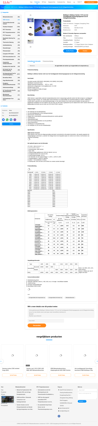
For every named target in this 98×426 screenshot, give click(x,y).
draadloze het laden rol (11, 66)
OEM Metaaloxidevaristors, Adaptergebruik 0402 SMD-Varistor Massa (61, 370)
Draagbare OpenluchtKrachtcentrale (11, 84)
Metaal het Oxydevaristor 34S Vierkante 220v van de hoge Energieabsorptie (24, 392)
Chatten (11, 124)
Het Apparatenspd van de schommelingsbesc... (11, 74)
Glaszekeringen (11, 48)
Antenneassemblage (11, 87)
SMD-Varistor (11, 20)
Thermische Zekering (11, 42)
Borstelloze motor (11, 77)
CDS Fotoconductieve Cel (11, 56)
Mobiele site (4, 403)
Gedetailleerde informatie (34, 61)
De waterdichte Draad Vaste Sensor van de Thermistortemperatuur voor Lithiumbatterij (45, 407)
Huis (2, 390)
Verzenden (37, 325)
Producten (3, 392)
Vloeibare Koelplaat (11, 27)
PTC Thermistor (11, 35)
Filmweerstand (11, 51)
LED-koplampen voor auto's (11, 99)
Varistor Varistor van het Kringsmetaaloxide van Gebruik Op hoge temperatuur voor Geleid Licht (25, 407)
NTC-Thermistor (11, 29)
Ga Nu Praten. (91, 2)
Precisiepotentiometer (11, 59)
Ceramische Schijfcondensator (11, 63)
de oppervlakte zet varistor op (55, 297)
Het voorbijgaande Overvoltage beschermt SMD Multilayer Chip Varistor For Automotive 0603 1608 (85, 370)
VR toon (3, 394)
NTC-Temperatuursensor (11, 32)
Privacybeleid (4, 405)
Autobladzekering (11, 45)
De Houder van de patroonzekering (11, 70)
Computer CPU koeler (11, 54)
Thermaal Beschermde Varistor (11, 23)
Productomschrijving (48, 61)
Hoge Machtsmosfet (11, 80)
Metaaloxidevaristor (11, 17)
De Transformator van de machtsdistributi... (11, 91)
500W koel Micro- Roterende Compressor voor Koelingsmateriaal (24, 399)
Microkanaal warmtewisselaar (11, 95)
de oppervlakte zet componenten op (37, 297)
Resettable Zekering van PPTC (11, 39)
